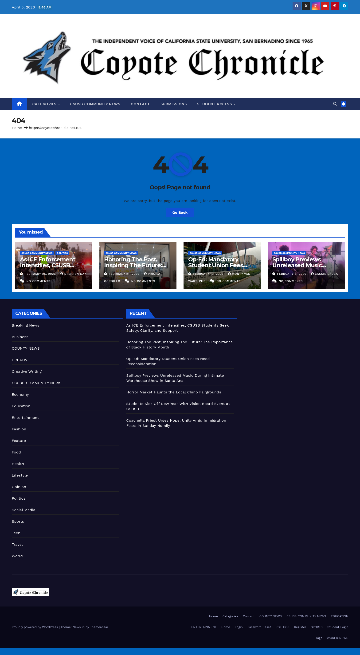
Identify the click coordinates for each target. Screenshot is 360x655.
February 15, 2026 (209, 273)
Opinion (19, 487)
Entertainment (25, 417)
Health (18, 463)
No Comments (38, 281)
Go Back (180, 212)
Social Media (23, 510)
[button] (335, 104)
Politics (62, 253)
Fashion (19, 429)
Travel (17, 544)
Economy (20, 394)
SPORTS (317, 627)
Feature (19, 440)
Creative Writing (27, 371)
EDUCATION (339, 616)
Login (239, 627)
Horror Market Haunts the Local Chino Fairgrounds (173, 392)
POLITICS (282, 627)
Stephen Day (73, 273)
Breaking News (25, 325)
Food (16, 452)
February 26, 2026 (41, 273)
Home (17, 128)
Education (21, 406)
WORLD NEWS (337, 638)
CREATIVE (21, 360)
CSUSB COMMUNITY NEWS (95, 104)
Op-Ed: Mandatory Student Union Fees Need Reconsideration (219, 265)
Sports (18, 521)
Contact (140, 104)
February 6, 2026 (292, 273)
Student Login (337, 627)
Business (20, 337)
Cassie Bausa (324, 273)
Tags (319, 638)
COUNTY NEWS (26, 348)
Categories (45, 104)
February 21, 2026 (125, 273)
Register (300, 627)
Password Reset (259, 627)
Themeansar (99, 627)
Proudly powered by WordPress (35, 627)
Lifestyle (20, 475)
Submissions (173, 104)
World (17, 556)
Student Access (215, 104)
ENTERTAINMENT (204, 627)
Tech (16, 533)
